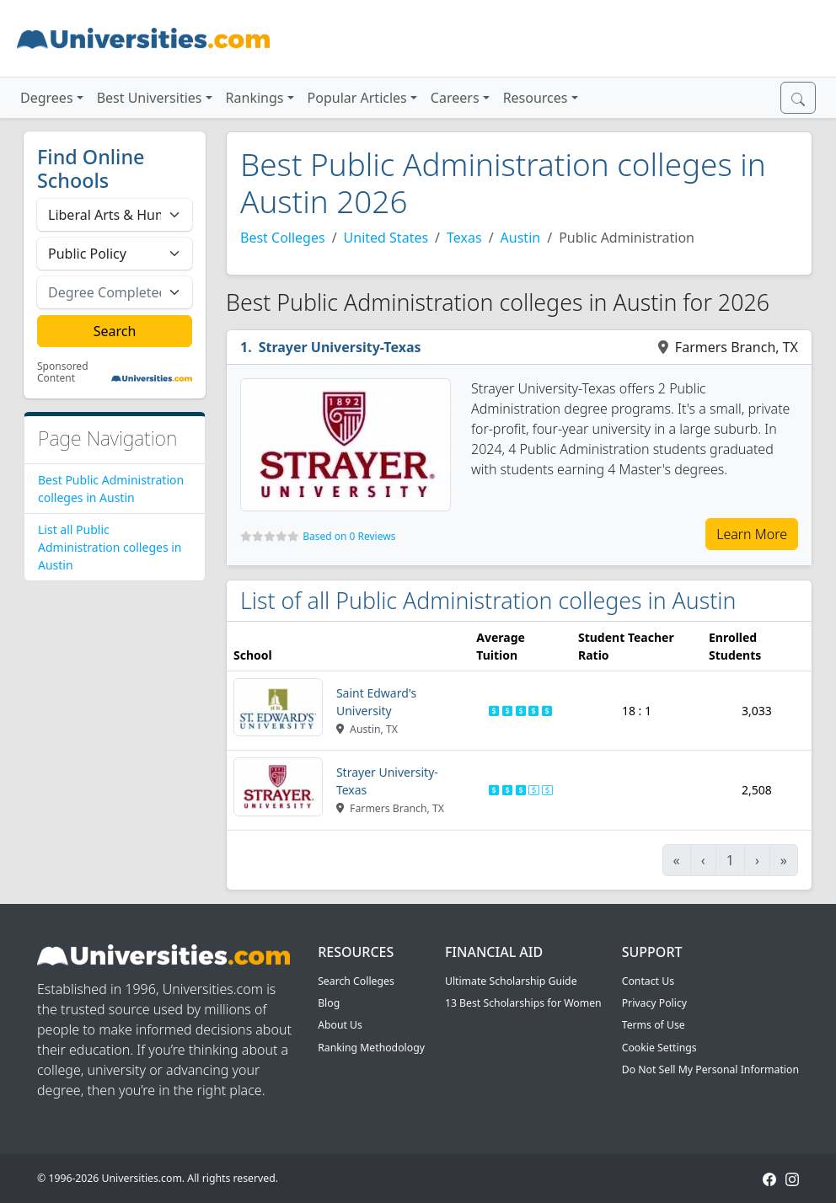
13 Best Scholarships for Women (523, 1003)
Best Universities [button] (149, 97)
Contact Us (648, 981)
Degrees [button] (46, 97)
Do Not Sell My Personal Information (710, 1069)
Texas (464, 237)
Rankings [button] (255, 97)
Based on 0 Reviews (349, 536)
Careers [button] (455, 97)
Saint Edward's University (376, 702)
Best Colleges (282, 237)
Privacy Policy (654, 1003)
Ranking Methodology (371, 1047)
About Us (340, 1025)
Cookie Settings (659, 1047)
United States (386, 237)
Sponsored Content (62, 373)
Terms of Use (653, 1025)
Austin (521, 237)
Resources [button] (535, 97)
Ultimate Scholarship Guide (511, 981)
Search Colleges (356, 981)
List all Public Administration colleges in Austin (110, 547)
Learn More (751, 534)
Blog (329, 1003)
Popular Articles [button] (357, 97)
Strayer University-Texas (340, 347)
